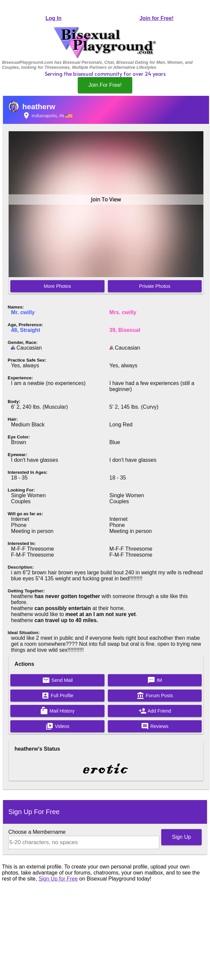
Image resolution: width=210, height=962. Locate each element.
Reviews (154, 726)
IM (154, 680)
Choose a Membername (37, 832)
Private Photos (155, 286)
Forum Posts (155, 696)
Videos (57, 726)
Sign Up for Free (57, 879)
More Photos (57, 286)
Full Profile (57, 696)
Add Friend (155, 711)
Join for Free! (157, 18)
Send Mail (57, 680)
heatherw (38, 107)
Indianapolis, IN (47, 116)
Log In (53, 18)
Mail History (57, 711)
